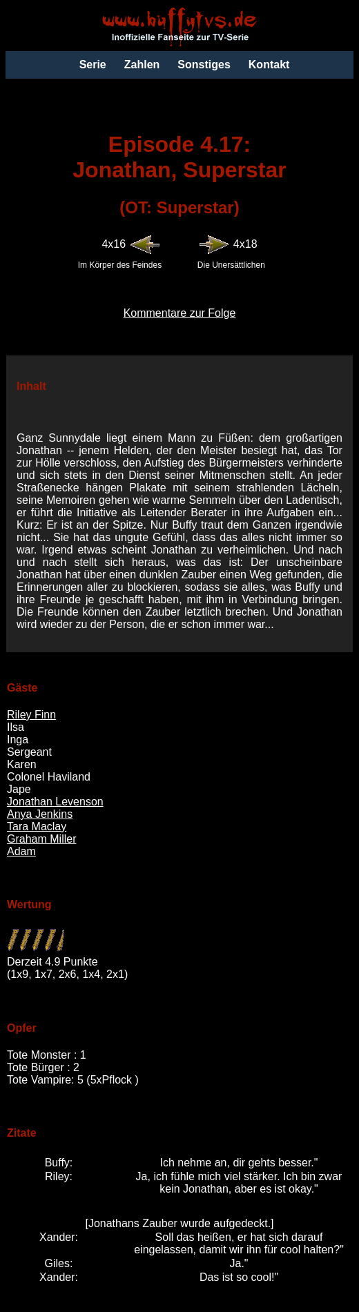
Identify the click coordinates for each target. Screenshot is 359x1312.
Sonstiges (203, 64)
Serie (92, 64)
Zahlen (142, 64)
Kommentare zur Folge (180, 313)
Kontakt (269, 64)
